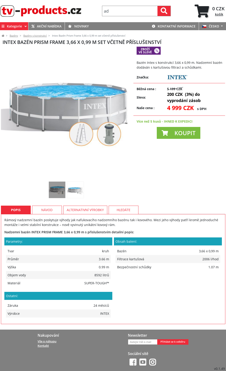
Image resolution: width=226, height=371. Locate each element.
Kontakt (43, 346)
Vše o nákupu (47, 341)
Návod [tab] (46, 210)
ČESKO (211, 26)
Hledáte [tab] (123, 210)
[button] (178, 133)
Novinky (78, 26)
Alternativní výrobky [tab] (85, 210)
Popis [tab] (16, 210)
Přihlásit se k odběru (172, 341)
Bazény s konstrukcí (35, 35)
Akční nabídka (46, 26)
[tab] (210, 11)
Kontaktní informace (174, 26)
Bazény (14, 35)
